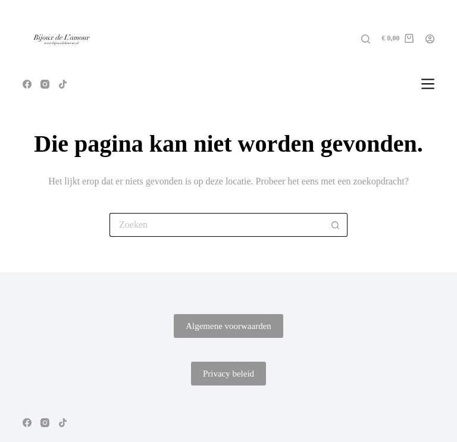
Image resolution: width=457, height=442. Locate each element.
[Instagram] (44, 84)
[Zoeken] (365, 39)
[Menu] (427, 83)
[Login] (429, 39)
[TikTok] (62, 84)
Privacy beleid (228, 373)
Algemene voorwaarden (228, 326)
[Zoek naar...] (216, 225)
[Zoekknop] (336, 225)
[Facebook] (27, 84)
